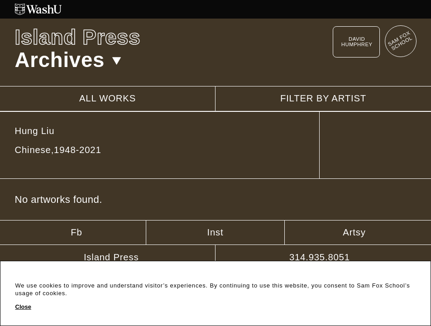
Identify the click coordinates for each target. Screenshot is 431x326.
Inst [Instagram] (215, 232)
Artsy (354, 232)
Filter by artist (323, 98)
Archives (68, 60)
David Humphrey (357, 41)
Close (23, 307)
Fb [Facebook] (76, 232)
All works (107, 98)
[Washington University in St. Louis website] (216, 9)
